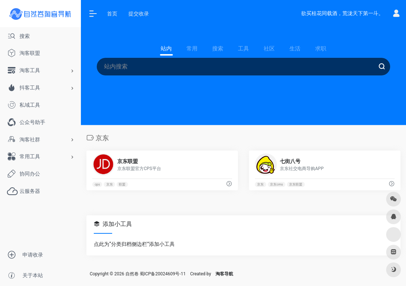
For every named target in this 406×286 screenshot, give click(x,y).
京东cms (276, 184)
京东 (109, 184)
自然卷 (132, 273)
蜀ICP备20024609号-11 (163, 273)
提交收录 (138, 14)
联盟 (122, 184)
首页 (112, 14)
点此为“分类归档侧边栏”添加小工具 (134, 244)
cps (97, 184)
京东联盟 (295, 184)
